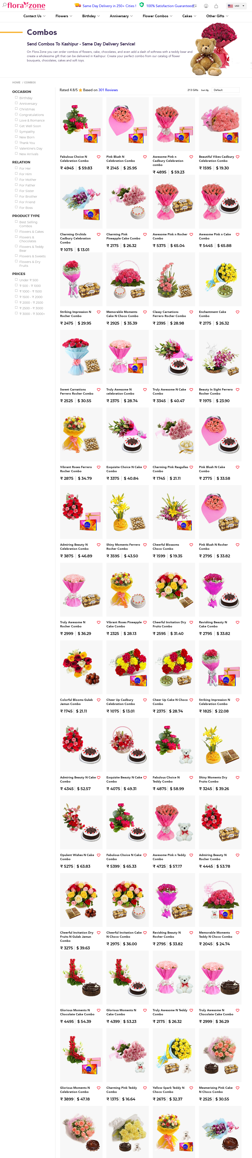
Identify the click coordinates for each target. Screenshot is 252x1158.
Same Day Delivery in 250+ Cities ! (109, 6)
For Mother (27, 180)
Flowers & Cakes (31, 232)
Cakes (189, 16)
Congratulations (31, 115)
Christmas (27, 109)
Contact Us (34, 16)
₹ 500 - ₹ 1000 (30, 286)
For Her (25, 168)
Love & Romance (32, 120)
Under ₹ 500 (28, 280)
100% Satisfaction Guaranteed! (170, 6)
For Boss (26, 208)
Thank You (27, 143)
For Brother (28, 196)
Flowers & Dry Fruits (29, 264)
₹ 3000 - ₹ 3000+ (32, 314)
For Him (25, 174)
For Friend (27, 202)
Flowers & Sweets (32, 256)
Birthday (91, 16)
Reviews (108, 90)
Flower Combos (158, 16)
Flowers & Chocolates (27, 239)
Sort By (205, 90)
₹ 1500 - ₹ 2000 (30, 297)
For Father (27, 185)
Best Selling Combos (28, 224)
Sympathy (27, 132)
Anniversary (121, 16)
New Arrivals (28, 154)
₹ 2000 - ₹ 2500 (31, 303)
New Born (26, 137)
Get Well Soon (30, 126)
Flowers (64, 16)
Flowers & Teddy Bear (31, 249)
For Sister (26, 191)
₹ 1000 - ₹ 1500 (30, 291)
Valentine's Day (30, 148)
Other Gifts (217, 16)
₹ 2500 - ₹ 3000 (31, 308)
